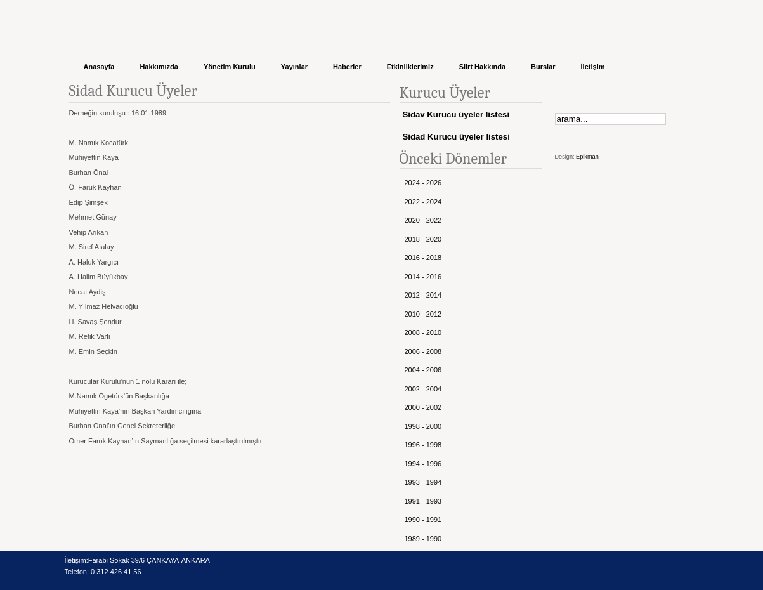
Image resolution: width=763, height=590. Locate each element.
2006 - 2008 (423, 351)
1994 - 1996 (423, 464)
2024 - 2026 (423, 183)
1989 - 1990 (423, 538)
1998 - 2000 (423, 426)
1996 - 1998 (423, 445)
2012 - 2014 (423, 295)
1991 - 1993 (423, 501)
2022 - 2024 (423, 202)
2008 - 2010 (423, 332)
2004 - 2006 (423, 370)
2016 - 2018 (423, 257)
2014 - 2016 (423, 276)
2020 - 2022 (423, 220)
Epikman (587, 157)
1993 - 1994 (423, 482)
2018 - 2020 (423, 239)
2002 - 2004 (423, 389)
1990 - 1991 (423, 519)
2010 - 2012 (423, 314)
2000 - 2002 (423, 407)
